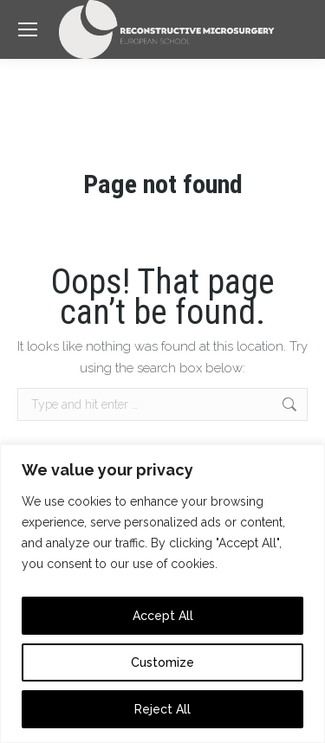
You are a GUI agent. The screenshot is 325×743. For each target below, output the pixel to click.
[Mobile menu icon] (27, 29)
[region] (162, 593)
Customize (162, 662)
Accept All (163, 616)
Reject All (162, 709)
